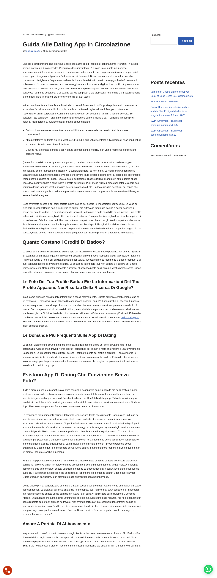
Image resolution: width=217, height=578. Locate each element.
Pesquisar (156, 35)
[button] (208, 569)
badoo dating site (130, 317)
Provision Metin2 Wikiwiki (164, 101)
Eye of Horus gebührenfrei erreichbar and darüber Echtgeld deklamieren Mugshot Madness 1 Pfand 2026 (170, 111)
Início (25, 34)
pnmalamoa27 (33, 51)
